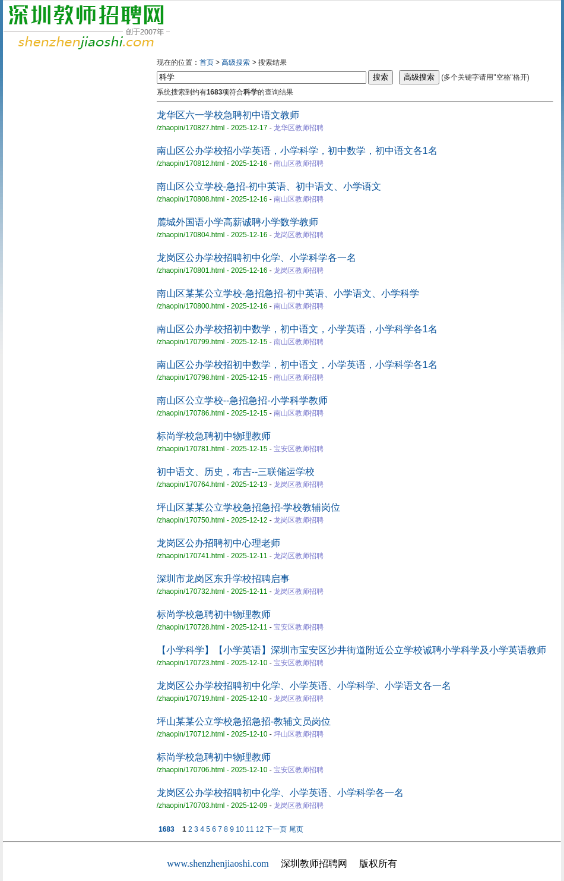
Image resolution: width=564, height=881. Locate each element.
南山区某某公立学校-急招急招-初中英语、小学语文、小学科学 (288, 293)
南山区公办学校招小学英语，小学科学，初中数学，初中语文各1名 (297, 151)
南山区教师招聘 (299, 163)
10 (239, 829)
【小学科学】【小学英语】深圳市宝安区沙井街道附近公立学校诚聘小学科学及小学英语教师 (351, 650)
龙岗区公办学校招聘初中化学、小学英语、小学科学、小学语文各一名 (304, 686)
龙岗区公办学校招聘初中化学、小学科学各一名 (256, 258)
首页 (206, 62)
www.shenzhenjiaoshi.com (217, 863)
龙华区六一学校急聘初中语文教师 (228, 115)
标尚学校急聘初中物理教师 (214, 436)
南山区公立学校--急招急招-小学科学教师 (242, 400)
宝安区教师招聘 (299, 449)
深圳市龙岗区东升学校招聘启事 (223, 579)
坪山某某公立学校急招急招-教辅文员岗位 (244, 721)
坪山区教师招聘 (299, 734)
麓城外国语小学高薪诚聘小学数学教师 (237, 222)
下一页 (276, 829)
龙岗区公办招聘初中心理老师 (218, 543)
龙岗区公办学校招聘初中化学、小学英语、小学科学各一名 (280, 793)
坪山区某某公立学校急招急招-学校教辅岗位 (248, 507)
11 (250, 829)
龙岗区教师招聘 (299, 235)
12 (260, 829)
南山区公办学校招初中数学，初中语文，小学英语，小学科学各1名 (297, 329)
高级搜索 (235, 62)
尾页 (296, 829)
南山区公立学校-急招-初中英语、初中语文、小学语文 (269, 186)
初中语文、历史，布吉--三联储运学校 (236, 472)
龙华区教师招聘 (299, 128)
